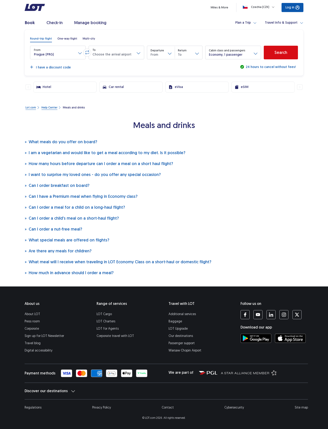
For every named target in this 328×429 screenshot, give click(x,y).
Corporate (32, 329)
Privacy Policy (101, 407)
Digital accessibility (38, 350)
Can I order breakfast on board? (57, 185)
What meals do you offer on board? (61, 141)
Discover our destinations (50, 391)
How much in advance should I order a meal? (69, 272)
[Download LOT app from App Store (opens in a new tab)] (290, 338)
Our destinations (181, 336)
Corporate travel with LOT (115, 336)
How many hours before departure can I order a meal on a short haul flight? (99, 163)
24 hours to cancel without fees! (270, 67)
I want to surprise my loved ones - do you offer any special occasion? (93, 174)
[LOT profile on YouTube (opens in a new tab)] (258, 314)
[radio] (41, 38)
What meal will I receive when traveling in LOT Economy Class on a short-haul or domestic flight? (118, 261)
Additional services (182, 314)
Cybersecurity (234, 407)
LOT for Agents (108, 329)
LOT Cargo (104, 314)
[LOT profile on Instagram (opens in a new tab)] (284, 314)
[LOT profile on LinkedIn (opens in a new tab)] (271, 314)
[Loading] (259, 7)
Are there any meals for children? (58, 250)
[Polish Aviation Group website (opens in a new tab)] (208, 372)
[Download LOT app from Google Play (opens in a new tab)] (256, 338)
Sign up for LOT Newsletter (44, 336)
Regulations (33, 407)
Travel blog (33, 343)
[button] (58, 52)
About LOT (32, 314)
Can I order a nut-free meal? (53, 229)
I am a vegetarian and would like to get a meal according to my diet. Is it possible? (105, 152)
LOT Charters (106, 321)
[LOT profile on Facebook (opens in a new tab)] (245, 314)
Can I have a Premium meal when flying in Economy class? (81, 196)
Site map (301, 407)
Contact (168, 407)
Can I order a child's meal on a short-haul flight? (72, 218)
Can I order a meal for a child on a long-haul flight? (75, 207)
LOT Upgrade (178, 329)
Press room (32, 321)
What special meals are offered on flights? (67, 240)
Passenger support (182, 343)
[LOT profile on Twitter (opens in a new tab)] (297, 314)
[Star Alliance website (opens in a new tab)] (249, 372)
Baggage (175, 321)
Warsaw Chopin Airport (185, 350)
